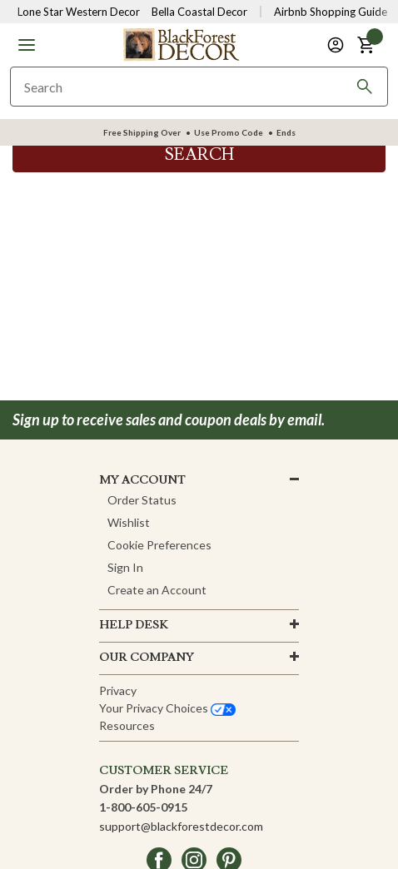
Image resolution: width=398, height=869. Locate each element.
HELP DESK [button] (133, 625)
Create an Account (156, 590)
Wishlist (128, 522)
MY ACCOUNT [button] (142, 480)
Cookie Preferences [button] (159, 545)
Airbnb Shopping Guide (330, 11)
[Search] (364, 86)
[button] (26, 45)
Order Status (142, 500)
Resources (127, 725)
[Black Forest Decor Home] (181, 44)
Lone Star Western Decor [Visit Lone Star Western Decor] (78, 11)
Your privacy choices (167, 708)
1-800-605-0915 (143, 807)
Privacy (118, 690)
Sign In (125, 567)
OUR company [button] (146, 657)
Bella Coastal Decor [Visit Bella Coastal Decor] (199, 11)
